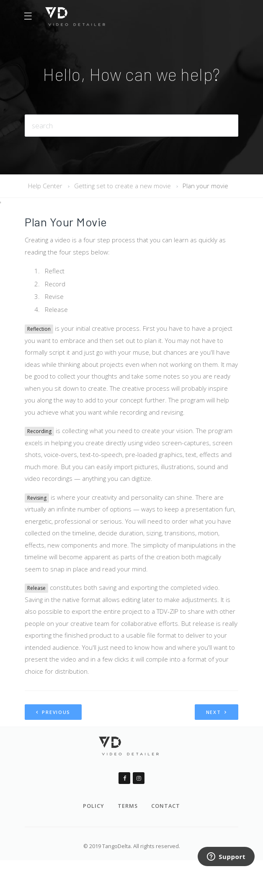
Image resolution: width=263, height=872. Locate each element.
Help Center (45, 186)
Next (216, 712)
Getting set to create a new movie (122, 186)
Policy (93, 806)
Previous (53, 712)
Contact (165, 806)
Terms (128, 806)
